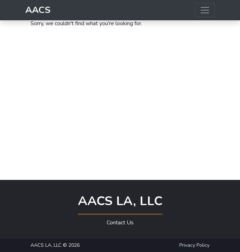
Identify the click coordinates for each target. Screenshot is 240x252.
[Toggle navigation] (205, 10)
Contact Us (120, 222)
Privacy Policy (194, 245)
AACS (38, 10)
